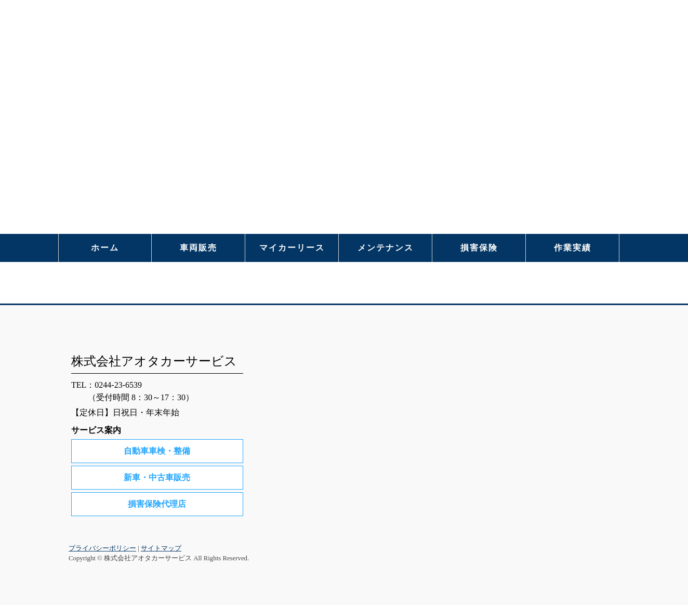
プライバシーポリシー (102, 548)
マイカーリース (292, 247)
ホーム (105, 247)
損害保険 (479, 247)
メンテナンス (386, 247)
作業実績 (572, 247)
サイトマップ (161, 548)
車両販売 (198, 247)
